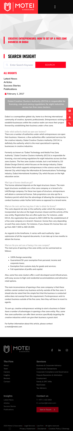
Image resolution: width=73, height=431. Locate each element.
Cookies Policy (54, 429)
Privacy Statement (27, 429)
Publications (9, 409)
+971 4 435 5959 (45, 400)
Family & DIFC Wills (44, 381)
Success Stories (10, 406)
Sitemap (65, 429)
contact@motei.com (47, 403)
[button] (55, 7)
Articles (7, 403)
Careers (7, 372)
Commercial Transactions (46, 369)
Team (6, 369)
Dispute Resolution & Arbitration (49, 375)
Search (50, 64)
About (6, 365)
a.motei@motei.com (13, 326)
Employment (41, 378)
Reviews (7, 378)
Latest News (8, 400)
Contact (7, 381)
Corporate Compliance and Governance (52, 372)
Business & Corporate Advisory (48, 365)
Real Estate (40, 385)
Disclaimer (42, 429)
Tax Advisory (41, 388)
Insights (7, 375)
